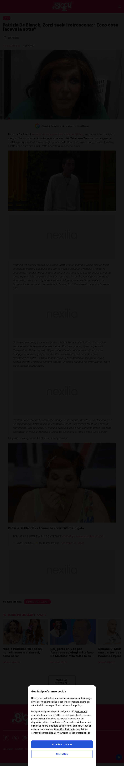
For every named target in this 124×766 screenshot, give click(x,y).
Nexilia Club (62, 754)
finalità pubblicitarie (65, 729)
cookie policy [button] (74, 705)
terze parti (81, 711)
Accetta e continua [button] (62, 744)
